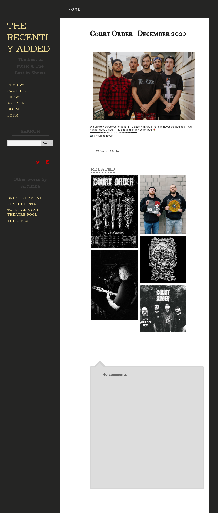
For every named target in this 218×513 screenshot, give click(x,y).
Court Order (17, 91)
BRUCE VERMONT (24, 198)
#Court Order (108, 151)
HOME (74, 9)
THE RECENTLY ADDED (29, 37)
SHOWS (14, 97)
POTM (13, 115)
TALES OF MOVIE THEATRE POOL (24, 212)
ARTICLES (17, 103)
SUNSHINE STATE (24, 204)
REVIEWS (16, 85)
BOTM (13, 109)
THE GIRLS (18, 221)
